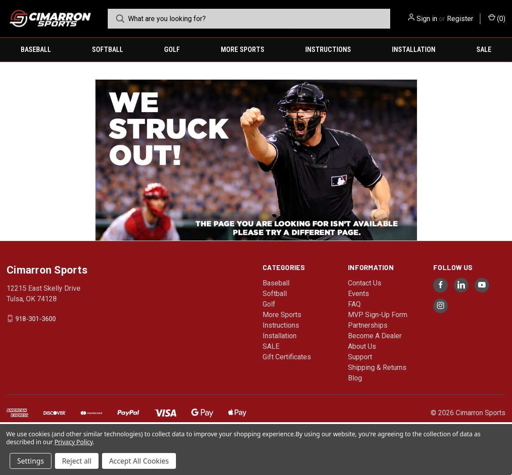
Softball (107, 49)
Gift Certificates (287, 357)
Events (358, 293)
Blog (355, 378)
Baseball (36, 49)
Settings (30, 461)
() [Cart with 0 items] (496, 18)
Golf (172, 49)
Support (360, 357)
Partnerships (368, 325)
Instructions (328, 49)
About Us (362, 346)
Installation (413, 49)
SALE (483, 49)
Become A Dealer (375, 336)
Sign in (427, 19)
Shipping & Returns (377, 367)
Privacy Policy (74, 442)
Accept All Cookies (139, 461)
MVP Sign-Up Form (377, 315)
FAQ (354, 304)
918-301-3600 (35, 318)
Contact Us (364, 283)
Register (460, 19)
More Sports (242, 49)
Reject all (76, 461)
